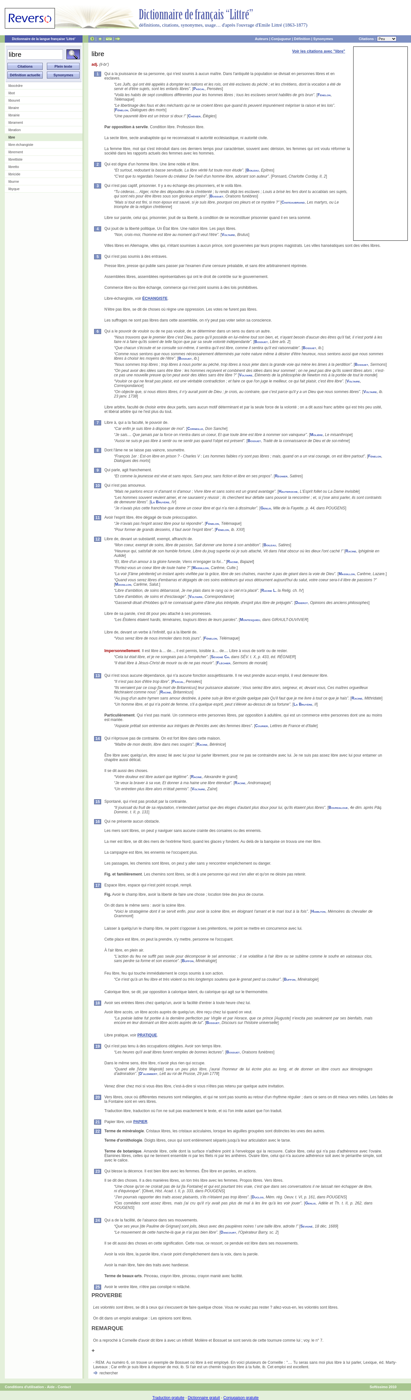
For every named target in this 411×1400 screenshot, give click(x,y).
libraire (13, 108)
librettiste (15, 159)
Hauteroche (288, 491)
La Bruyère (160, 502)
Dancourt (228, 1232)
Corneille (195, 428)
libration (14, 130)
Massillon (200, 568)
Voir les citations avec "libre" (318, 51)
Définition (302, 39)
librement (15, 152)
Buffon (187, 961)
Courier (261, 726)
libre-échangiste (20, 145)
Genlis (265, 508)
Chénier (194, 116)
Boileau (252, 170)
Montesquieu (250, 619)
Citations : (378, 39)
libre (11, 137)
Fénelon (324, 95)
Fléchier (223, 663)
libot (11, 93)
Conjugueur (281, 39)
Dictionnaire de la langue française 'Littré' (43, 39)
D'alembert (148, 1073)
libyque (14, 189)
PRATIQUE (147, 1035)
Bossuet (216, 196)
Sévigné (306, 1226)
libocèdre (15, 86)
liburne (13, 181)
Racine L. (269, 590)
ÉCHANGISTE (155, 298)
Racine (350, 551)
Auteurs (261, 39)
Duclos (258, 1197)
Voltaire (228, 234)
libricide (14, 174)
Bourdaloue (338, 807)
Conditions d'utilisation (24, 1387)
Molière (316, 434)
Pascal (199, 89)
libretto (13, 167)
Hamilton (318, 911)
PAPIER (140, 1121)
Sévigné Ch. (220, 657)
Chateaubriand (293, 202)
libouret (14, 100)
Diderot (301, 602)
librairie (14, 115)
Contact (64, 1387)
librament (15, 122)
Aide (51, 1387)
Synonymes (323, 39)
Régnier (281, 476)
